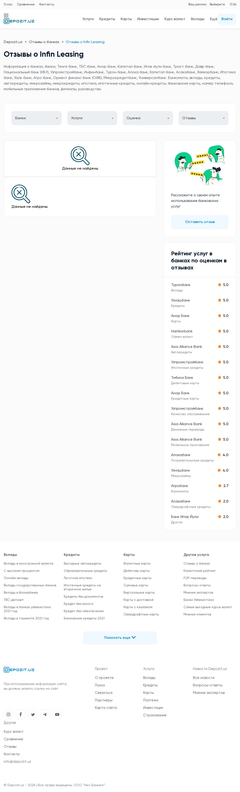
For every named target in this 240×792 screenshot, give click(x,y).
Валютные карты (137, 563)
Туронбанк (181, 285)
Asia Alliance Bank (186, 347)
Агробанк (179, 486)
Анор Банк (180, 316)
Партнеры (103, 700)
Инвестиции (148, 19)
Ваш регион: (197, 4)
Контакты (46, 4)
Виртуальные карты (139, 592)
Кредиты (107, 19)
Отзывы (10, 746)
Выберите (217, 4)
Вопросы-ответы (197, 585)
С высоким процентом (21, 571)
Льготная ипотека (78, 578)
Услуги (88, 19)
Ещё (214, 19)
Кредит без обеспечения (84, 611)
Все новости (203, 678)
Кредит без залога (78, 604)
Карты (126, 19)
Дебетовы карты (137, 571)
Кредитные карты (137, 578)
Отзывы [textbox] (189, 118)
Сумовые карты (136, 585)
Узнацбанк (180, 300)
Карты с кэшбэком (138, 607)
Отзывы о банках (44, 42)
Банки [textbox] (20, 118)
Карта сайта (106, 708)
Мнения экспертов (198, 592)
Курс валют (175, 19)
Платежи (150, 700)
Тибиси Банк (182, 378)
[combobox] (36, 118)
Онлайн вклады (16, 578)
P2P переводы (195, 578)
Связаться (103, 693)
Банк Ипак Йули (185, 517)
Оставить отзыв (200, 222)
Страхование (155, 715)
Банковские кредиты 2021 (84, 618)
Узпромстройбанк (187, 362)
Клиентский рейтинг (200, 571)
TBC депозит (14, 600)
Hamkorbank (182, 331)
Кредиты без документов (83, 596)
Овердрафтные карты (141, 614)
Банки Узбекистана (199, 600)
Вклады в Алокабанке (21, 592)
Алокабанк (181, 455)
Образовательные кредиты (85, 571)
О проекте (104, 678)
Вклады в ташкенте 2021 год (26, 618)
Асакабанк (181, 501)
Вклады (197, 19)
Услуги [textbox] (76, 118)
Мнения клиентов (197, 614)
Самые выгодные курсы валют (208, 607)
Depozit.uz (13, 42)
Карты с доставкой (139, 600)
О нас (8, 4)
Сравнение (26, 4)
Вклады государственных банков (30, 585)
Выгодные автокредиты (82, 563)
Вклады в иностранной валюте (28, 563)
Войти (226, 19)
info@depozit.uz (17, 761)
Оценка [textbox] (133, 118)
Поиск (100, 685)
